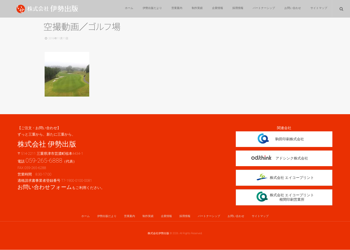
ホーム (124, 8)
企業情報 (215, 8)
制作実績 (194, 8)
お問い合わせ (292, 8)
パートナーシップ (263, 8)
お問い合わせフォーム (44, 187)
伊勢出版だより (148, 8)
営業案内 (173, 8)
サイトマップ (318, 8)
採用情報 (236, 8)
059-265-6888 (43, 160)
